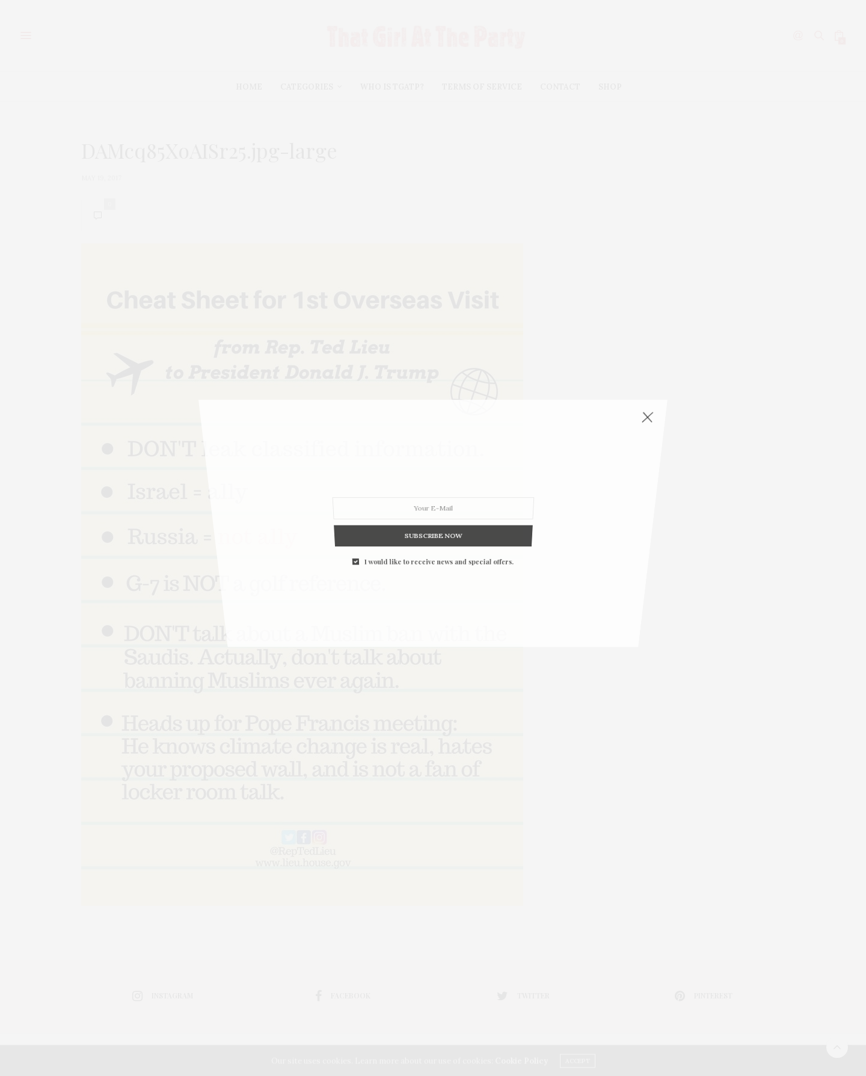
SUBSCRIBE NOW (433, 454)
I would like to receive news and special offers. (438, 464)
